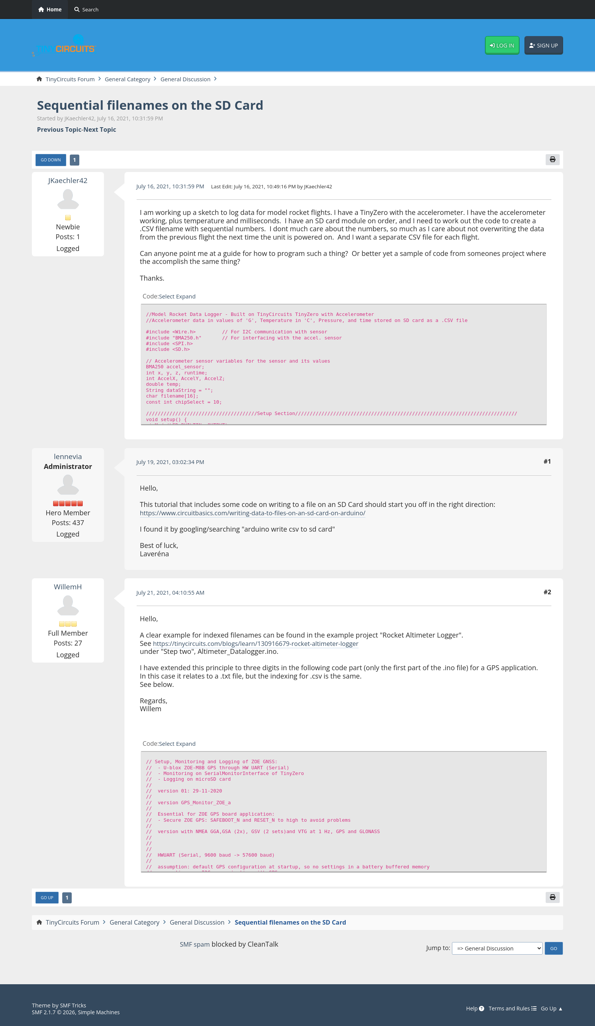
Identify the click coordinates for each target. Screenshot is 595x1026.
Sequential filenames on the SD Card (161, 105)
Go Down (52, 161)
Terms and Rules (508, 1008)
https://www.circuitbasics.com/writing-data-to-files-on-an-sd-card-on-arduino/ (263, 514)
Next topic (99, 130)
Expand (188, 298)
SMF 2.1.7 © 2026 (55, 1012)
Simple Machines (105, 1012)
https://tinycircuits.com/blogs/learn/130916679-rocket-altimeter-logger (265, 644)
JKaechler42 (68, 182)
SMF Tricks (74, 1005)
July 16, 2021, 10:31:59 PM (174, 187)
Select (167, 298)
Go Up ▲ (551, 1008)
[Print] (552, 161)
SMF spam (194, 946)
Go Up (48, 900)
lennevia (68, 457)
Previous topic (59, 130)
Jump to (437, 951)
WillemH (68, 588)
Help (468, 1008)
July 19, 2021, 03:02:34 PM (174, 463)
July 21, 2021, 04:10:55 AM (174, 594)
